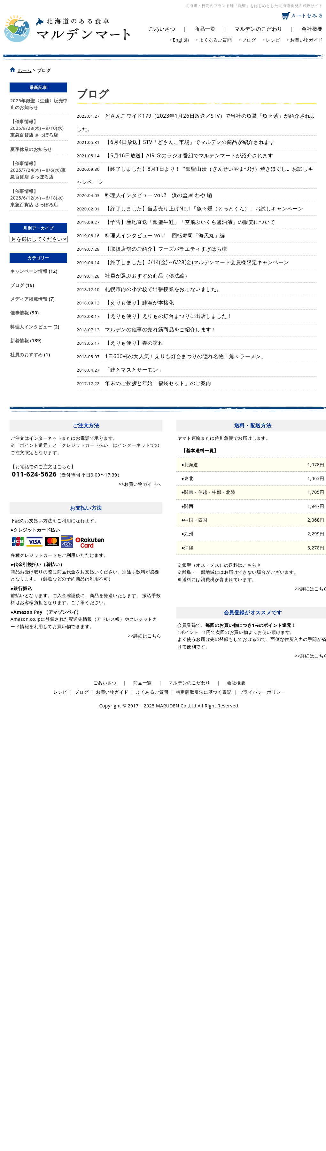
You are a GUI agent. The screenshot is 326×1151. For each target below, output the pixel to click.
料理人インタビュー (31, 327)
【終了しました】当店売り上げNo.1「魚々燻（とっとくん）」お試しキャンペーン (190, 208)
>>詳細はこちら (144, 636)
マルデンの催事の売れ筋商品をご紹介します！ (147, 329)
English (181, 40)
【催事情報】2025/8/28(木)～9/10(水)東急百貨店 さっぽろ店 (37, 128)
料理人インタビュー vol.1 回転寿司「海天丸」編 (151, 235)
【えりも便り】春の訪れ (120, 342)
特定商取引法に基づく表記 (204, 692)
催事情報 (19, 313)
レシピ (273, 40)
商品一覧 (205, 28)
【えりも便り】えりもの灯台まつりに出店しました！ (155, 315)
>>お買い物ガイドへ (140, 484)
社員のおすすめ (26, 354)
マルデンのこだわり (259, 28)
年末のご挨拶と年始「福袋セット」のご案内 (144, 383)
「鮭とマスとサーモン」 (120, 369)
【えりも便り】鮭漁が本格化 (125, 302)
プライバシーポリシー (262, 692)
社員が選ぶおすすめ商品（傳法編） (133, 275)
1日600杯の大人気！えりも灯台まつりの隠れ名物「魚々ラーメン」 (171, 356)
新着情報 (19, 340)
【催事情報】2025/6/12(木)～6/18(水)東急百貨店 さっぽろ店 (37, 198)
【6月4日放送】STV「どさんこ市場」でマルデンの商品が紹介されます (176, 142)
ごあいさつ (162, 28)
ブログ (249, 40)
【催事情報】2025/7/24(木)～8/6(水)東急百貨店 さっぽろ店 (38, 170)
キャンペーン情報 (28, 271)
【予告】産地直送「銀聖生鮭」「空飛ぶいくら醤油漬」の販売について (176, 221)
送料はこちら (244, 565)
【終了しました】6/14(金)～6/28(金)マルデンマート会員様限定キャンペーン (183, 262)
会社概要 (312, 28)
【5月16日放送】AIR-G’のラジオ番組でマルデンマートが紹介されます (175, 155)
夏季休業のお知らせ (31, 149)
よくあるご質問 (215, 40)
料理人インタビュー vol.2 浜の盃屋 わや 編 (144, 195)
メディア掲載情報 (28, 299)
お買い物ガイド (306, 40)
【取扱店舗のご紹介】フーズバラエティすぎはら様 (152, 248)
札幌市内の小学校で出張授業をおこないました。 (149, 289)
